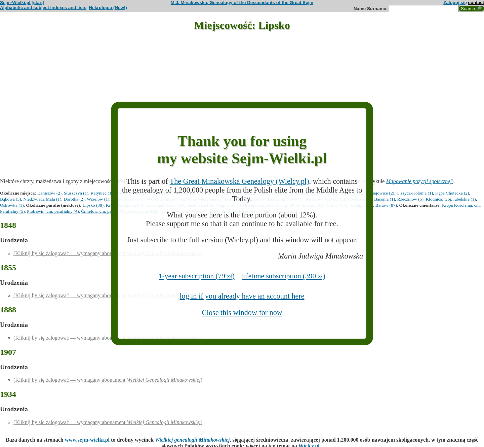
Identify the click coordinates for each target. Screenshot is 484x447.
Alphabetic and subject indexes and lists (43, 7)
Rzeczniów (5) (410, 199)
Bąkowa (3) (10, 199)
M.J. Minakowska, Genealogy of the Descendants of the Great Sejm (242, 2)
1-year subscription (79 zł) (197, 276)
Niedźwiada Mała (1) (42, 199)
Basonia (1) (384, 199)
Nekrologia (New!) (108, 7)
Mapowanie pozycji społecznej (419, 181)
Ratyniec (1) (102, 193)
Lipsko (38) (93, 205)
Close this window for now (242, 312)
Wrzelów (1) (98, 199)
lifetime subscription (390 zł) (283, 276)
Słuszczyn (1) (76, 193)
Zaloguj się (455, 2)
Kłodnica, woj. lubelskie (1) (451, 199)
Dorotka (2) (74, 199)
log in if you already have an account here (241, 296)
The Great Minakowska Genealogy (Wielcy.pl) (239, 181)
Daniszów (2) (49, 193)
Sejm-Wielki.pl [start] (22, 2)
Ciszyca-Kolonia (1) (415, 193)
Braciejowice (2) (379, 193)
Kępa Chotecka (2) (452, 193)
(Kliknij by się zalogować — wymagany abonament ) (107, 253)
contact (476, 2)
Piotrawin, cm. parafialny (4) (53, 211)
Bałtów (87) (386, 205)
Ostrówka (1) (12, 205)
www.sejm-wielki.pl (87, 440)
